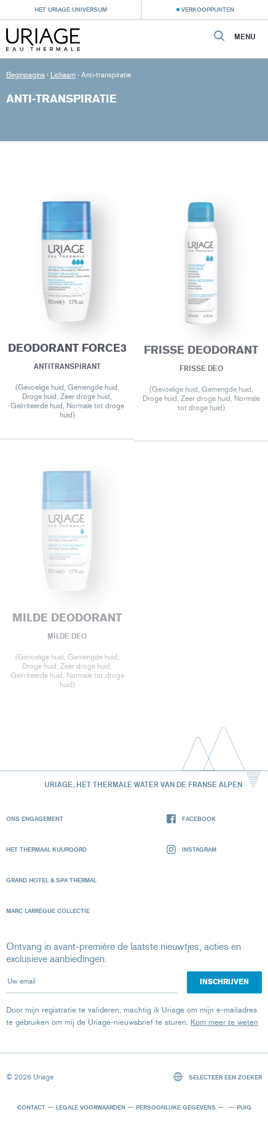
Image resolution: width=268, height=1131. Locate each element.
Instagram (191, 849)
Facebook (191, 819)
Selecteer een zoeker (217, 1076)
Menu (245, 37)
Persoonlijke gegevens (176, 1107)
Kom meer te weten (224, 1022)
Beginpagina (25, 75)
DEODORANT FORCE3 (66, 349)
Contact (31, 1107)
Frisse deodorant (201, 352)
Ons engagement (34, 818)
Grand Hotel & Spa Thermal (51, 880)
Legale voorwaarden (90, 1107)
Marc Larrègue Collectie (48, 910)
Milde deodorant (67, 619)
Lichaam (63, 75)
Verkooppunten (207, 9)
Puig (244, 1107)
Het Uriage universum (70, 9)
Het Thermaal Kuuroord (46, 849)
